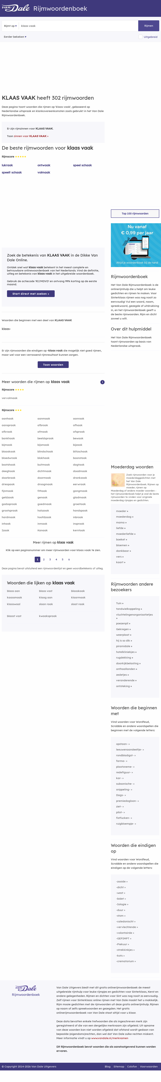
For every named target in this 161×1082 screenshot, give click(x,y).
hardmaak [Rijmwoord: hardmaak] (8, 517)
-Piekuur (121, 944)
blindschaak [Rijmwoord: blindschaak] (45, 451)
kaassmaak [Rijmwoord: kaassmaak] (14, 597)
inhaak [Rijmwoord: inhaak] (6, 523)
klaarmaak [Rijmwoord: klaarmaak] (78, 597)
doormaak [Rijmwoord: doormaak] (44, 477)
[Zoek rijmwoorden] (38, 26)
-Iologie (121, 904)
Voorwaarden (149, 1066)
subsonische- (124, 783)
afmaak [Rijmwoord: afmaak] (42, 431)
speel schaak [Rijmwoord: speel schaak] (82, 165)
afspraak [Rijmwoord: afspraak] (79, 431)
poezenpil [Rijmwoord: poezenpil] (122, 623)
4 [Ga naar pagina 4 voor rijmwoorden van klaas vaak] (56, 559)
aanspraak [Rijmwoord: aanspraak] (9, 425)
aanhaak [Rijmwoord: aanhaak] (7, 418)
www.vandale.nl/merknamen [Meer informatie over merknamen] (109, 1038)
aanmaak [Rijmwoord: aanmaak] (43, 418)
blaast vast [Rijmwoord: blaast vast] (14, 616)
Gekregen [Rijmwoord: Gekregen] (122, 629)
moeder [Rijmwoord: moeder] (121, 511)
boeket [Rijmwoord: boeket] (120, 539)
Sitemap (119, 1066)
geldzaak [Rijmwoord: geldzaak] (8, 497)
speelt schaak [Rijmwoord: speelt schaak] (12, 172)
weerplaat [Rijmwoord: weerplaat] (122, 634)
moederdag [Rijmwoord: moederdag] (123, 516)
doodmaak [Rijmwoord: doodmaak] (80, 471)
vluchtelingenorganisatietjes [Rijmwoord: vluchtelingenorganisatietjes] (134, 614)
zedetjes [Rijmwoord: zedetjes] (121, 674)
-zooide (121, 881)
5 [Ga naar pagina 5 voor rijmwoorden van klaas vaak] (62, 559)
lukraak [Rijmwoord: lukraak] (7, 165)
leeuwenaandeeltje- (129, 749)
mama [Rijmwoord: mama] (120, 522)
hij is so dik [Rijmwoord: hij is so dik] (123, 640)
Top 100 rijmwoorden (135, 213)
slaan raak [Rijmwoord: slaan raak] (46, 604)
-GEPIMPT (122, 938)
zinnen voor (30, 136)
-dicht (120, 887)
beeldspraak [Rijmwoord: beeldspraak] (45, 438)
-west (119, 893)
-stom (120, 915)
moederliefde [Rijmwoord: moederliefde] (124, 533)
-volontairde (124, 932)
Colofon (132, 1066)
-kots (119, 955)
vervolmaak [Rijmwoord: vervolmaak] (10, 398)
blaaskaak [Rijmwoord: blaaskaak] (8, 451)
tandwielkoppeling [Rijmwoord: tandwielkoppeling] (128, 608)
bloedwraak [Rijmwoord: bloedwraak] (9, 458)
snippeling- (123, 789)
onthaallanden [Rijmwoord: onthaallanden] (125, 669)
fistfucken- (123, 818)
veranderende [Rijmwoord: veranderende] (125, 680)
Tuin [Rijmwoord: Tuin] (118, 603)
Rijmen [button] (148, 25)
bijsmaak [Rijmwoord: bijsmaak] (43, 444)
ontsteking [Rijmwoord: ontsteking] (123, 686)
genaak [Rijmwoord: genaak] (42, 497)
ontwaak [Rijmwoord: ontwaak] (43, 165)
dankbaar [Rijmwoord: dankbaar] (122, 550)
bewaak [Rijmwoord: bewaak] (78, 438)
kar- (119, 778)
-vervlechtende (126, 927)
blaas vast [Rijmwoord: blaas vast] (45, 591)
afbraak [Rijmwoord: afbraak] (42, 425)
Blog (108, 1066)
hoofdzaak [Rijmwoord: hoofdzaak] (44, 517)
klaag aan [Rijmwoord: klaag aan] (45, 597)
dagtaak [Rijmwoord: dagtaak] (78, 464)
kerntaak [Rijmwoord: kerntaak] (79, 530)
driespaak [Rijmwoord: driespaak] (8, 484)
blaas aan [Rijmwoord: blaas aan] (13, 591)
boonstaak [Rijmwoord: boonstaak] (80, 458)
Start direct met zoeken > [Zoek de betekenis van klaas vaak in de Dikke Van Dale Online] (30, 293)
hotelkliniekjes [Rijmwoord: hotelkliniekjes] (125, 652)
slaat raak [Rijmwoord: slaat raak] (77, 604)
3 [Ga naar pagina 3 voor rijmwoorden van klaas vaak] (50, 559)
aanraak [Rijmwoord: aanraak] (78, 418)
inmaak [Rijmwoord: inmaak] (42, 523)
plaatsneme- (124, 766)
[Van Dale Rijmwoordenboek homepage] (17, 8)
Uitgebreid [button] (150, 37)
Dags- (120, 795)
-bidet (120, 898)
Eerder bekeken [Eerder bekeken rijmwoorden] (14, 36)
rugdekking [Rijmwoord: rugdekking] (123, 657)
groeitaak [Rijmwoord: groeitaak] (79, 504)
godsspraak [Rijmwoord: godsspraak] (9, 504)
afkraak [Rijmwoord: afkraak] (7, 431)
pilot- (119, 812)
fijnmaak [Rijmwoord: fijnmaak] (7, 491)
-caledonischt (124, 921)
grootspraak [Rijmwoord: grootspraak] (10, 510)
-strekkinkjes (124, 949)
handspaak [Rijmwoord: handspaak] (80, 510)
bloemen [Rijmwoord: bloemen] (121, 545)
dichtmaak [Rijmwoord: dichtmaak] (44, 471)
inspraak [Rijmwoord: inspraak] (78, 523)
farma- (120, 761)
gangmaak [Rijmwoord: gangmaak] (80, 491)
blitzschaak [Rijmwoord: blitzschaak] (80, 451)
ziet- (119, 806)
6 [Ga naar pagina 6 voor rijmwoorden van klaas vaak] (69, 559)
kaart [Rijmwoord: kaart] (119, 562)
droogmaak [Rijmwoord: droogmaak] (45, 484)
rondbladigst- (125, 755)
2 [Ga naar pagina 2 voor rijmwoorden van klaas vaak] (43, 559)
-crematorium (125, 961)
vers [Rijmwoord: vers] (119, 556)
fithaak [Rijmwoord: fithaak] (42, 491)
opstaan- (122, 744)
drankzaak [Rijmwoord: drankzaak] (80, 477)
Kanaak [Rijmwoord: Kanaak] (42, 530)
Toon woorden (53, 364)
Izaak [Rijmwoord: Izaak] (5, 530)
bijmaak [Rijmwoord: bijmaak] (7, 444)
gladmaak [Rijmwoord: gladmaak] (80, 497)
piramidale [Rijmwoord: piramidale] (123, 646)
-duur (119, 910)
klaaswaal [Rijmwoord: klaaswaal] (13, 604)
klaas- (6, 329)
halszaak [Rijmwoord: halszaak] (43, 510)
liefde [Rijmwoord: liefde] (120, 528)
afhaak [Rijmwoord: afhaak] (78, 425)
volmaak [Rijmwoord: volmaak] (43, 172)
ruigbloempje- (125, 823)
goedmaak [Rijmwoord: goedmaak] (44, 504)
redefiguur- (123, 772)
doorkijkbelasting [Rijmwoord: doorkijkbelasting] (127, 663)
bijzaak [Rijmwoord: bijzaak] (77, 444)
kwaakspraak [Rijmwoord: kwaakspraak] (48, 616)
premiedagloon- (126, 801)
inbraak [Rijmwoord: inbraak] (78, 517)
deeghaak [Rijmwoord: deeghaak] (8, 471)
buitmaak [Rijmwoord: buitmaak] (43, 464)
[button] (102, 382)
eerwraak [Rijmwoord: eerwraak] (79, 484)
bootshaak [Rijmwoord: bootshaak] (8, 464)
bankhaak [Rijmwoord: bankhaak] (8, 438)
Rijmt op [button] (9, 26)
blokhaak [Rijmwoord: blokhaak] (43, 458)
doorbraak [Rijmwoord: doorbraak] (8, 477)
